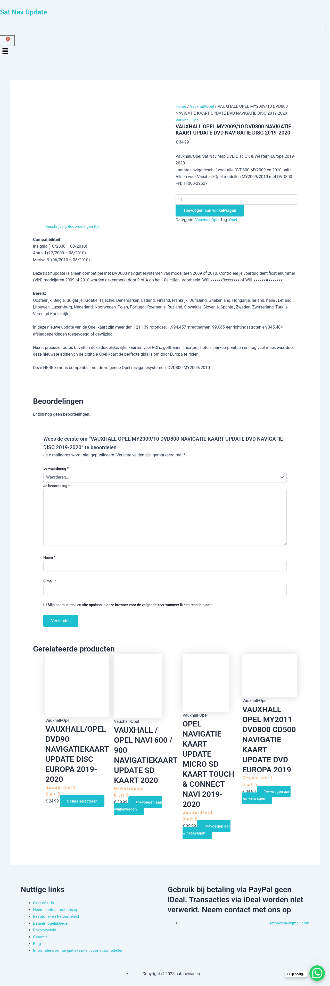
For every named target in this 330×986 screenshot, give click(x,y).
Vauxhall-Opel (203, 106)
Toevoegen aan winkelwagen (209, 210)
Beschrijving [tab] (56, 226)
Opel (234, 219)
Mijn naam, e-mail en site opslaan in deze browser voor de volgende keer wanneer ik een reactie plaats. (130, 605)
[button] (165, 51)
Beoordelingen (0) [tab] (85, 226)
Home (181, 106)
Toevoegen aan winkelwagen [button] (139, 805)
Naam (49, 557)
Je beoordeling (56, 486)
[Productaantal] (236, 199)
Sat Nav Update (26, 11)
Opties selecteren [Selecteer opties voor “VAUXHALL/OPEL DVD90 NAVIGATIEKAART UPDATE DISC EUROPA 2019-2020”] (84, 801)
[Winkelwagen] (7, 40)
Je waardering (56, 468)
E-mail (49, 581)
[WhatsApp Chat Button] (317, 973)
